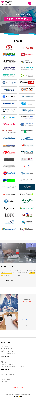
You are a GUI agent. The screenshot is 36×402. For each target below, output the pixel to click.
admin (28, 394)
